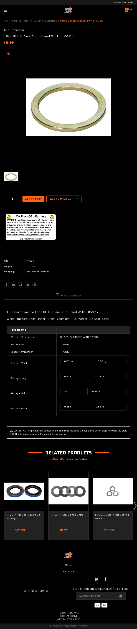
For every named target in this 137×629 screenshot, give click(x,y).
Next (135, 505)
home (68, 564)
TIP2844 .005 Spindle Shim (66, 515)
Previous (2, 505)
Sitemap (83, 626)
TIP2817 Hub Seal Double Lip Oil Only (23, 516)
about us (68, 571)
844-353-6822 (126, 2)
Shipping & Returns (36, 591)
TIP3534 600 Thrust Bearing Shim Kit (112, 516)
